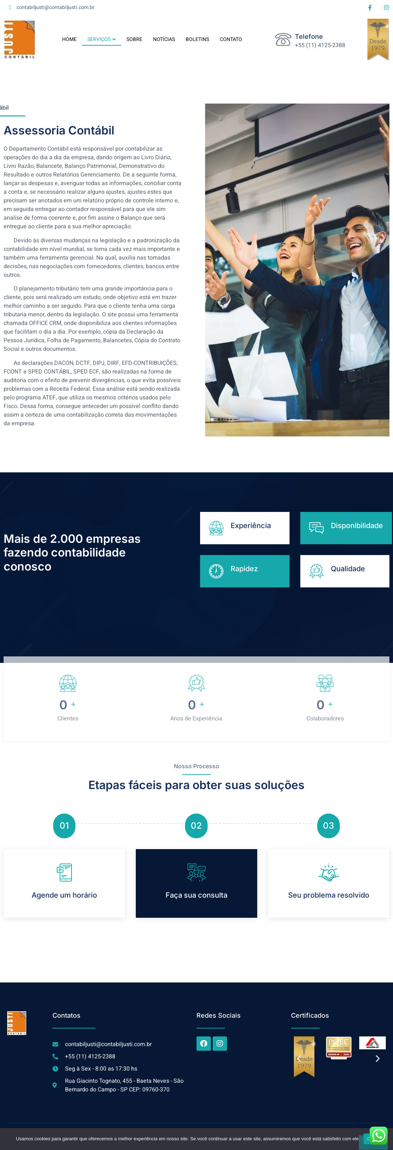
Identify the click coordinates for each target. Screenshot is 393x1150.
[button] (299, 1058)
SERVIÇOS (101, 39)
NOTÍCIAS (164, 39)
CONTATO (231, 39)
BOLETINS (197, 39)
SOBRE (134, 39)
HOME (69, 39)
